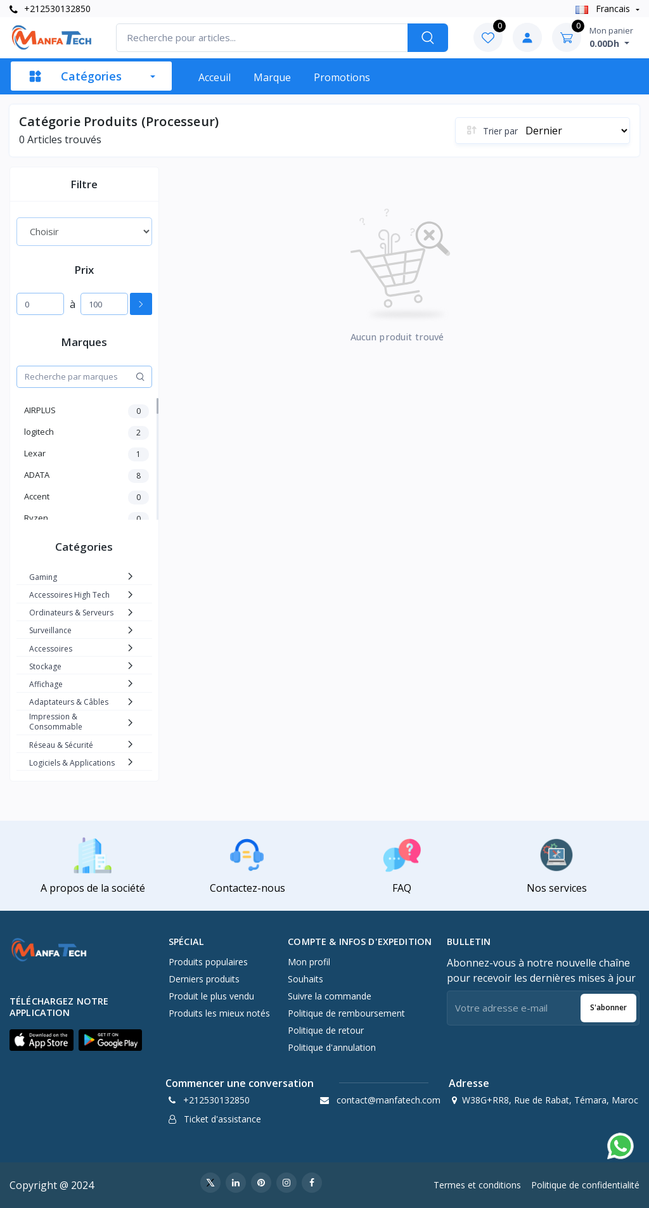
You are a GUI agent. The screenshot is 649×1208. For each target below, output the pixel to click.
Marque (272, 77)
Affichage (46, 684)
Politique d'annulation (332, 1047)
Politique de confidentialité (585, 1185)
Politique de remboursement (346, 1013)
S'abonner (608, 1007)
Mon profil (309, 962)
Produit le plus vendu (211, 996)
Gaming (43, 577)
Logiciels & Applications (72, 762)
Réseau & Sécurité (61, 745)
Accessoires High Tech (69, 594)
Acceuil (214, 77)
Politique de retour (326, 1030)
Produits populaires (208, 962)
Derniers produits (204, 979)
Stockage (45, 666)
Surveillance (50, 630)
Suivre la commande (329, 996)
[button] (42, 1040)
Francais (604, 9)
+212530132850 (50, 9)
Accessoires (50, 648)
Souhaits (305, 979)
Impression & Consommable (55, 721)
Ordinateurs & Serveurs (71, 612)
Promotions (342, 77)
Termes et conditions (477, 1185)
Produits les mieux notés (219, 1013)
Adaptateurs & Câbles (68, 702)
